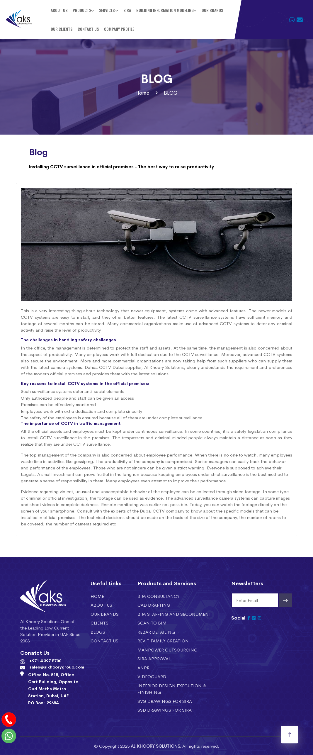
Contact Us (88, 29)
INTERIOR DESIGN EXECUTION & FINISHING (171, 688)
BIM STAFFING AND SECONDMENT (174, 614)
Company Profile (119, 29)
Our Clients (61, 29)
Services (107, 10)
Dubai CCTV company (162, 511)
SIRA (127, 10)
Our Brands (212, 10)
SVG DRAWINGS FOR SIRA (164, 701)
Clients (99, 623)
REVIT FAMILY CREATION (163, 640)
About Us (59, 10)
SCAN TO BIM (151, 623)
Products (82, 10)
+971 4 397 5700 (45, 661)
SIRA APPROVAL (154, 658)
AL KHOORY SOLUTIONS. (156, 746)
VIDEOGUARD (151, 676)
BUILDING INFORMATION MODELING (165, 10)
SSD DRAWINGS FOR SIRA (164, 710)
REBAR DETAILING (156, 632)
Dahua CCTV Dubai (104, 367)
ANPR (143, 667)
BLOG (171, 92)
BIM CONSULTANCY (158, 596)
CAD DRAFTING (153, 605)
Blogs (98, 632)
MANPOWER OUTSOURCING (167, 650)
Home (142, 92)
